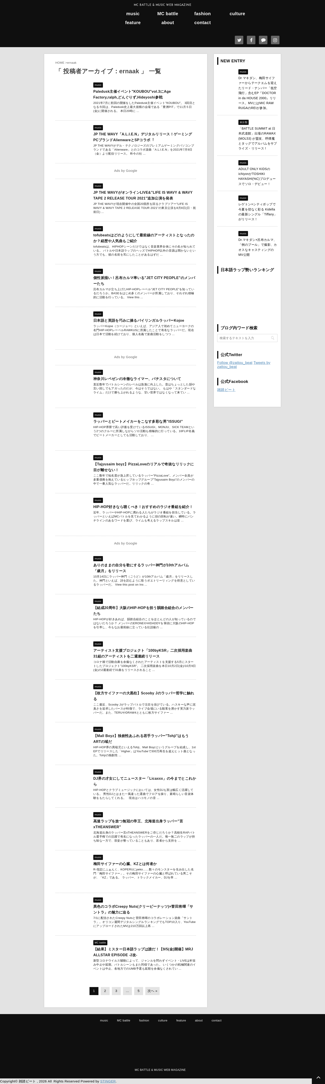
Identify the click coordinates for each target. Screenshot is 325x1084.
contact (202, 22)
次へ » (152, 991)
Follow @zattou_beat (234, 363)
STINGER (108, 1081)
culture (237, 13)
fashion (202, 13)
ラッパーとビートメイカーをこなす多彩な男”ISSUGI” (138, 421)
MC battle (167, 13)
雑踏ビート (226, 390)
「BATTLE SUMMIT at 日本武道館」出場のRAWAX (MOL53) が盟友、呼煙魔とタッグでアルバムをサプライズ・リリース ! (257, 138)
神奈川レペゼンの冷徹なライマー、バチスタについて (137, 379)
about (167, 22)
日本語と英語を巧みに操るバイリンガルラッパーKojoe (138, 320)
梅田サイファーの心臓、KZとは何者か (125, 864)
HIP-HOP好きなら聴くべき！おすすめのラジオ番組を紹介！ (143, 507)
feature (133, 22)
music (133, 13)
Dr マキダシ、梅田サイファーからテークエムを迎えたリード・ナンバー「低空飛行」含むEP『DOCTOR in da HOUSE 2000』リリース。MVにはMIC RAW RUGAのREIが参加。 (257, 93)
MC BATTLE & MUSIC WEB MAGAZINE (160, 1069)
